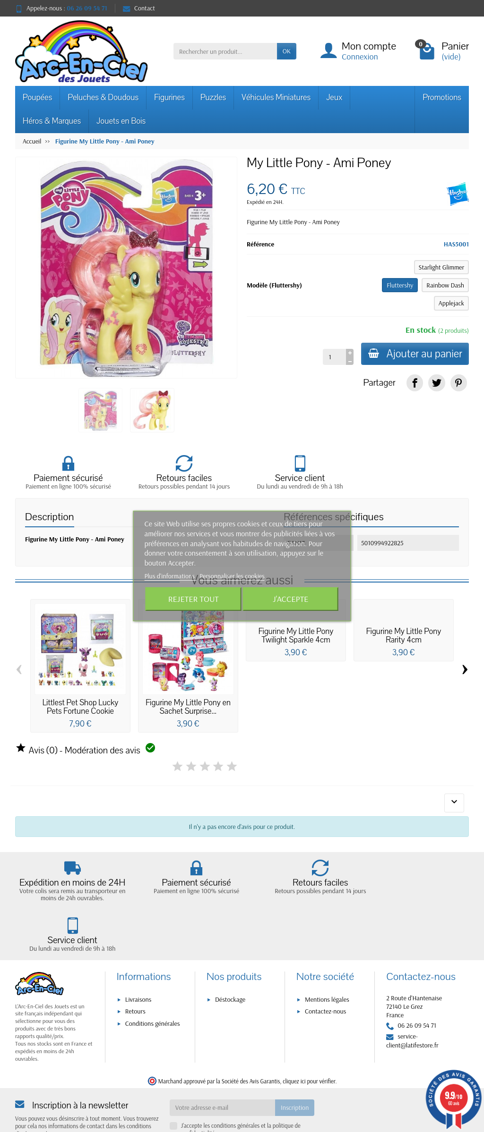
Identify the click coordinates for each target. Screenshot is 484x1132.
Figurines (169, 97)
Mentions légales (327, 959)
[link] (414, 382)
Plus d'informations (171, 576)
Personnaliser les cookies (232, 576)
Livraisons (138, 959)
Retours (135, 971)
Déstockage (230, 959)
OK (287, 51)
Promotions (442, 97)
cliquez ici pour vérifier (309, 1040)
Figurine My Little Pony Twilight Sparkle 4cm (296, 635)
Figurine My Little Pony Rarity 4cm (403, 635)
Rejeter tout (193, 598)
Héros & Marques (52, 121)
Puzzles (213, 97)
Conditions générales (152, 983)
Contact (139, 8)
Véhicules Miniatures (276, 97)
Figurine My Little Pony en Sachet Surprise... (188, 707)
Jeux (334, 97)
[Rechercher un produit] (225, 51)
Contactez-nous (325, 971)
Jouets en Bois (121, 121)
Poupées (37, 97)
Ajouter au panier (414, 353)
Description (49, 517)
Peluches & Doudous (103, 97)
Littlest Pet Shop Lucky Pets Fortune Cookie (80, 707)
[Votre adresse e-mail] (222, 1067)
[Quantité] (333, 357)
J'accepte (290, 598)
